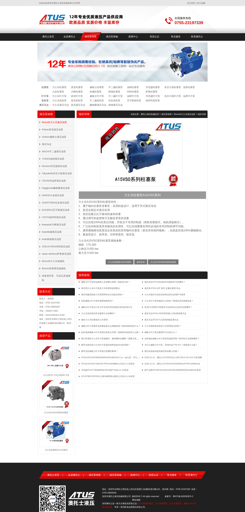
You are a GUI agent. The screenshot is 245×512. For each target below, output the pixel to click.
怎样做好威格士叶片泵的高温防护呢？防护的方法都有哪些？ (172, 338)
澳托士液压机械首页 (150, 114)
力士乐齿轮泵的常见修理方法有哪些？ (98, 313)
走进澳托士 (69, 36)
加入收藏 (201, 3)
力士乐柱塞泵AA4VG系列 (119, 262)
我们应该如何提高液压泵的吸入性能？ (161, 351)
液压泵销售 (91, 36)
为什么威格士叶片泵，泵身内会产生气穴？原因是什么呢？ (171, 345)
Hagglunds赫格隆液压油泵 (56, 188)
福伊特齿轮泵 (153, 100)
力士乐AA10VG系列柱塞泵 (56, 412)
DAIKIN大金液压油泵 (53, 195)
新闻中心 (133, 36)
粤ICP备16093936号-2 (183, 496)
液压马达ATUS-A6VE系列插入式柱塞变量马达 (165, 313)
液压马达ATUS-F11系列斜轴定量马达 (161, 320)
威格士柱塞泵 (97, 87)
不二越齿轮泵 (97, 100)
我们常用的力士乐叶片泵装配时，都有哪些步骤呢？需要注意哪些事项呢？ (115, 338)
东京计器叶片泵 (172, 96)
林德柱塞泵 (114, 91)
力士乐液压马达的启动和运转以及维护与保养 (164, 294)
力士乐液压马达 (60, 105)
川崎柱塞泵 (77, 91)
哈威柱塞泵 (96, 91)
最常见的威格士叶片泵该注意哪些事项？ (99, 351)
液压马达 (46, 144)
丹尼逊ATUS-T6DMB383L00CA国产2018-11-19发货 (104, 370)
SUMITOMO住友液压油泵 (55, 202)
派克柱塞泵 (77, 87)
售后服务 (176, 36)
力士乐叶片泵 (59, 96)
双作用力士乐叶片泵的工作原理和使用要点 (100, 288)
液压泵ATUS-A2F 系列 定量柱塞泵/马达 (162, 288)
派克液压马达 (78, 105)
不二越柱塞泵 (115, 87)
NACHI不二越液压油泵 (54, 151)
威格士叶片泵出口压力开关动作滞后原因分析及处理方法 (106, 307)
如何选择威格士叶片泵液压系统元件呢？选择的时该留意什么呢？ (110, 332)
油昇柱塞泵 (189, 87)
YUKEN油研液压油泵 (53, 158)
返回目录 (141, 262)
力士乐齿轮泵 (59, 100)
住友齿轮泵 (114, 100)
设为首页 (191, 3)
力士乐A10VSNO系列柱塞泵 (163, 262)
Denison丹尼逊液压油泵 (54, 166)
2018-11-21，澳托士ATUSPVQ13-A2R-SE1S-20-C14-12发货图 (173, 357)
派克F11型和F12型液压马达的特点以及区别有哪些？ (168, 307)
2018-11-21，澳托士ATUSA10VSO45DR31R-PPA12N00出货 (172, 364)
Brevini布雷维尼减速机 (54, 268)
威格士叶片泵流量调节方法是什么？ (160, 332)
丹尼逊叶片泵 (153, 96)
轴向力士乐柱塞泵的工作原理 (94, 320)
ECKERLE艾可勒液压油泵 (56, 210)
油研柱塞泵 (133, 87)
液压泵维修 (112, 36)
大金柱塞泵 (58, 91)
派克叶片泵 (77, 96)
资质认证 (154, 36)
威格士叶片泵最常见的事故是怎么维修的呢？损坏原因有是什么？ (110, 326)
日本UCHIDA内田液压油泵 (56, 246)
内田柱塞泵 (133, 91)
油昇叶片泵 (189, 96)
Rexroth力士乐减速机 (53, 261)
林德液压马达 (115, 105)
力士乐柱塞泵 (59, 87)
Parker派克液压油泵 (52, 129)
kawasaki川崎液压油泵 (54, 224)
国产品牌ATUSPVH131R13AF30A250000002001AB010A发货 (172, 370)
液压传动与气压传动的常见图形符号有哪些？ (164, 282)
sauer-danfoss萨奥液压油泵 (56, 253)
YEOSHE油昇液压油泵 (54, 180)
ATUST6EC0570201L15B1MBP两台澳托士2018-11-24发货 (108, 376)
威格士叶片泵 (97, 96)
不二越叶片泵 (115, 96)
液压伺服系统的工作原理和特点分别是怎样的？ (102, 294)
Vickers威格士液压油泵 (54, 136)
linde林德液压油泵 (51, 239)
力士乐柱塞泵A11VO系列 (56, 450)
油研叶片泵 (133, 96)
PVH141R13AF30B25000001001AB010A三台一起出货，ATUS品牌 (111, 357)
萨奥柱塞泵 (152, 91)
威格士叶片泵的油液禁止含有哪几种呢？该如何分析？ (105, 282)
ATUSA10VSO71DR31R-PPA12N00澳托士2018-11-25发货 (108, 364)
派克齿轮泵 (77, 100)
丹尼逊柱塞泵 (153, 87)
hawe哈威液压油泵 (52, 232)
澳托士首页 (48, 36)
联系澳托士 (197, 36)
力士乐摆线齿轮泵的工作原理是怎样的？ (162, 326)
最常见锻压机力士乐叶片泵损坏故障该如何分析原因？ (105, 345)
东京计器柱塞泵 (172, 87)
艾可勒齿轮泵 (134, 100)
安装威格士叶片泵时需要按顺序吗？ (97, 301)
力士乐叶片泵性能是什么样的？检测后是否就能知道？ (168, 301)
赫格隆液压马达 (98, 105)
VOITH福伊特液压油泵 (54, 217)
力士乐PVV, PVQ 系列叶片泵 (56, 375)
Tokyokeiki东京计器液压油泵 (57, 173)
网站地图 (136, 500)
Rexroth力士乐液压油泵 (54, 122)
